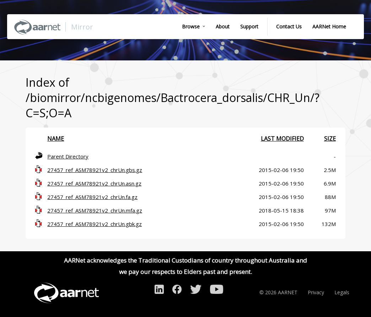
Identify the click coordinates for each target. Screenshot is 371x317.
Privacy (316, 292)
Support (249, 26)
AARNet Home (329, 26)
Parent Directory (67, 156)
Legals (341, 292)
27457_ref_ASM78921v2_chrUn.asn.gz (94, 183)
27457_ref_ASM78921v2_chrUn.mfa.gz (94, 210)
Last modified (282, 139)
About (223, 26)
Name (55, 139)
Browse (191, 26)
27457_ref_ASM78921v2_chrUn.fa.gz (92, 196)
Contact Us (289, 26)
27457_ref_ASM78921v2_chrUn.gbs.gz (94, 169)
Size (330, 139)
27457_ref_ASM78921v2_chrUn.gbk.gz (94, 223)
